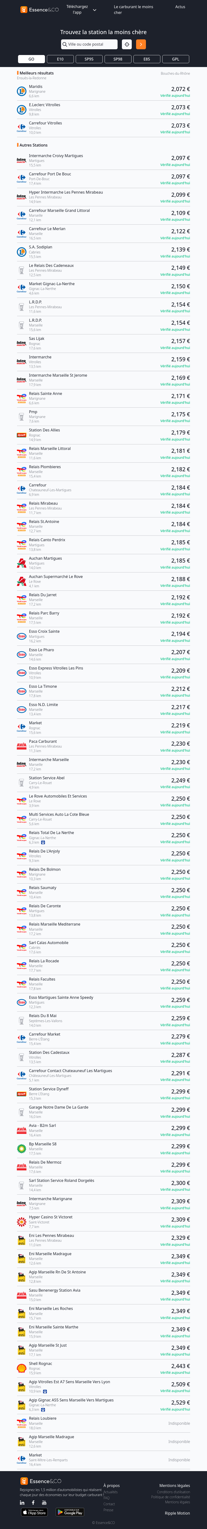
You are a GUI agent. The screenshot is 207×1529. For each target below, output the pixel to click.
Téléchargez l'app (81, 9)
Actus (180, 6)
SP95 (89, 59)
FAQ (107, 1498)
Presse (108, 1510)
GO (31, 59)
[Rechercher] (141, 44)
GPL (175, 59)
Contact (109, 1504)
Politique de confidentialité (170, 1497)
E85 (147, 59)
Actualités (111, 1492)
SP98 (117, 59)
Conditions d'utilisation (173, 1492)
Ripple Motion (177, 1513)
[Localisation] (127, 44)
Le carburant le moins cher (133, 9)
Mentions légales (177, 1502)
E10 (60, 59)
